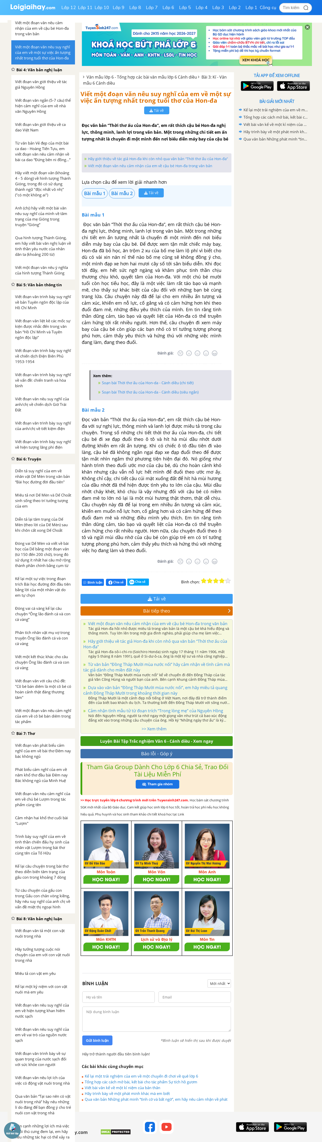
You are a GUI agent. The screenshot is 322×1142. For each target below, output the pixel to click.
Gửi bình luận (97, 1041)
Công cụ (268, 8)
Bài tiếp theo (187, 611)
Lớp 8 (135, 8)
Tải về (156, 110)
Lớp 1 (251, 8)
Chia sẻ (116, 582)
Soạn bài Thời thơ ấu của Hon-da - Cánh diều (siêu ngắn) (150, 392)
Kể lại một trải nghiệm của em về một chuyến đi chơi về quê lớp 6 (141, 1076)
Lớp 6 (168, 8)
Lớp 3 (218, 8)
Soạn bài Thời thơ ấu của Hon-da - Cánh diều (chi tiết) (147, 382)
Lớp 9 (119, 8)
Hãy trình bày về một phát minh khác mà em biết (127, 1093)
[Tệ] (189, 353)
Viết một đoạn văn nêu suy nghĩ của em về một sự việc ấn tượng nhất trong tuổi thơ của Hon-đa (155, 97)
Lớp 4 (202, 8)
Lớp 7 (152, 8)
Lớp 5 (185, 8)
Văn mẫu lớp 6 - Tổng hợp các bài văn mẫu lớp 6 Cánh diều (142, 77)
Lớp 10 (102, 8)
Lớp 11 (85, 8)
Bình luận (92, 582)
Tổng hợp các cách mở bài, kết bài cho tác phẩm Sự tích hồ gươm (141, 1081)
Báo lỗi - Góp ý (156, 754)
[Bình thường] (197, 353)
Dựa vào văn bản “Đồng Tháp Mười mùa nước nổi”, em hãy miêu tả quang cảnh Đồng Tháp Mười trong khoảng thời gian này (155, 690)
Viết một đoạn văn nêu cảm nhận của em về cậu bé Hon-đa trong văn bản (150, 165)
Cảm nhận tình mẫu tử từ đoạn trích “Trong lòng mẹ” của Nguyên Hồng (155, 710)
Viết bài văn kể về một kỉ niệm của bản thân (122, 1087)
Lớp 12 (68, 8)
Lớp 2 (235, 8)
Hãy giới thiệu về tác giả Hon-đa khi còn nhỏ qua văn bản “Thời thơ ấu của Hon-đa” (158, 158)
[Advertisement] (276, 222)
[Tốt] (206, 353)
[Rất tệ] (180, 353)
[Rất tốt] (214, 353)
